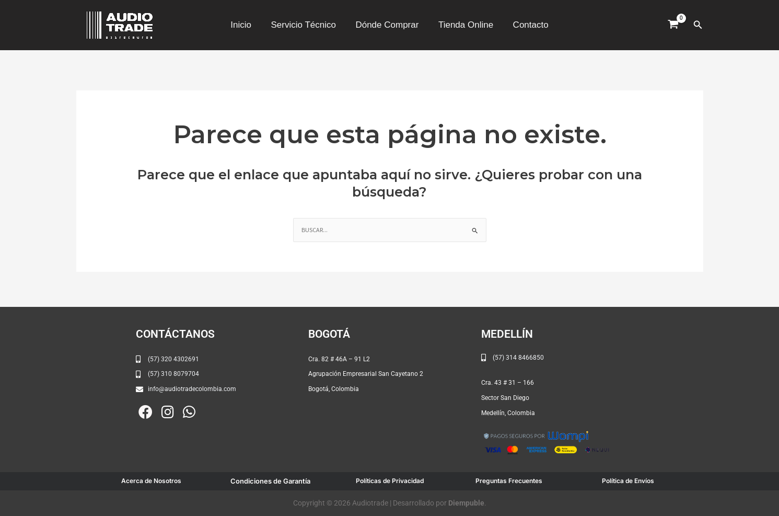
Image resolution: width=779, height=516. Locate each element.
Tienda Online (463, 25)
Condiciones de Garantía (270, 481)
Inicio (244, 25)
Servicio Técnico (305, 25)
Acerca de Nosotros (151, 481)
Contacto (527, 25)
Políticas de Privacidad (390, 481)
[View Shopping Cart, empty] (673, 25)
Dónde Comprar (386, 25)
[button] (698, 25)
